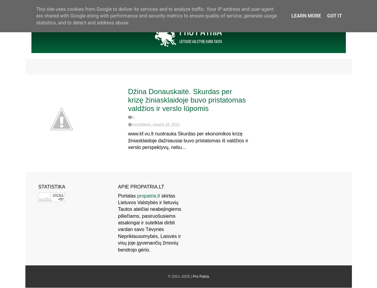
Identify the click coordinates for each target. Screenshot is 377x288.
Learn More (306, 16)
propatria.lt (148, 195)
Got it (334, 16)
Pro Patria (201, 276)
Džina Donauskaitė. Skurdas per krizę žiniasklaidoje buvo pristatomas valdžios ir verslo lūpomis (187, 99)
